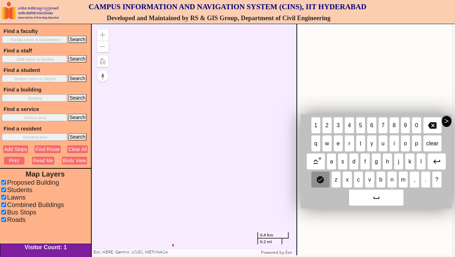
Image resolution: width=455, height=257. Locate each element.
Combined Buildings (35, 204)
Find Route (48, 149)
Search (77, 39)
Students (19, 190)
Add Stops (15, 149)
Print (14, 160)
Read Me (43, 160)
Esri (288, 252)
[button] (102, 35)
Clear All (77, 149)
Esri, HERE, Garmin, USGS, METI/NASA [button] (130, 252)
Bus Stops (21, 212)
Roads (16, 219)
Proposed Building (33, 182)
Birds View (74, 160)
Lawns (16, 197)
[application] (193, 139)
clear (432, 143)
